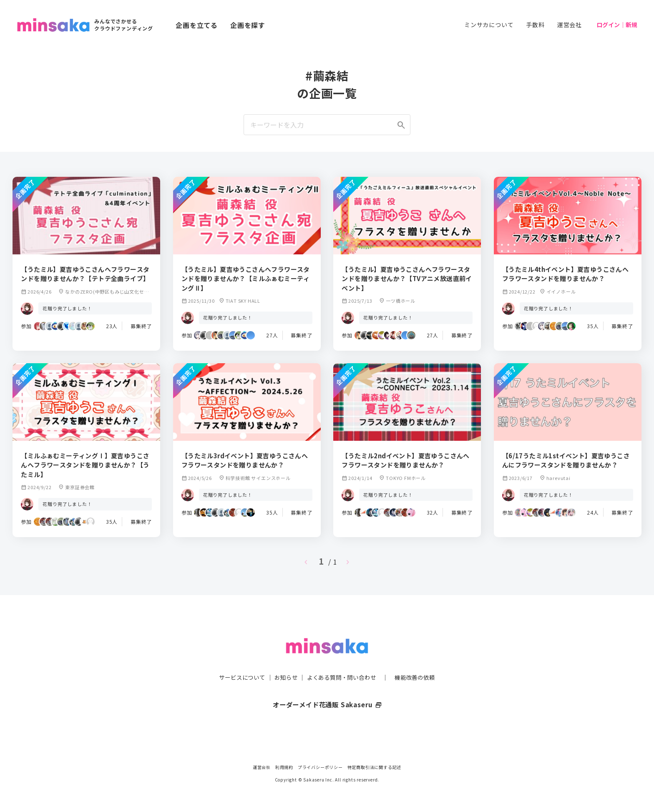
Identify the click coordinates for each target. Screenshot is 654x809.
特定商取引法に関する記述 (374, 767)
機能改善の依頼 (419, 660)
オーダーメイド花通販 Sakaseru (327, 688)
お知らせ (284, 660)
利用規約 (284, 767)
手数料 (535, 24)
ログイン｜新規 (616, 24)
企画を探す (247, 25)
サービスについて (237, 660)
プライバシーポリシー (320, 767)
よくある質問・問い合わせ (342, 660)
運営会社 (569, 24)
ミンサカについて (488, 24)
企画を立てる (197, 25)
